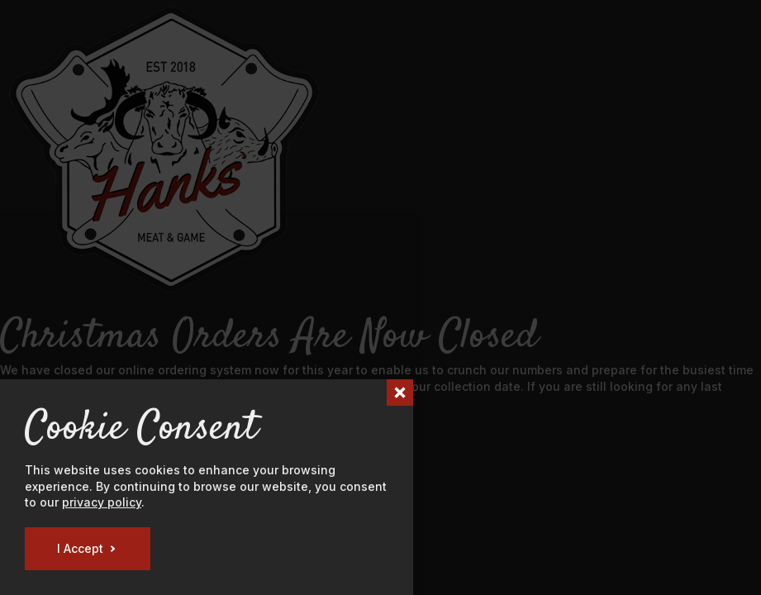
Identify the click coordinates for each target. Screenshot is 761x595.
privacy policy (101, 502)
